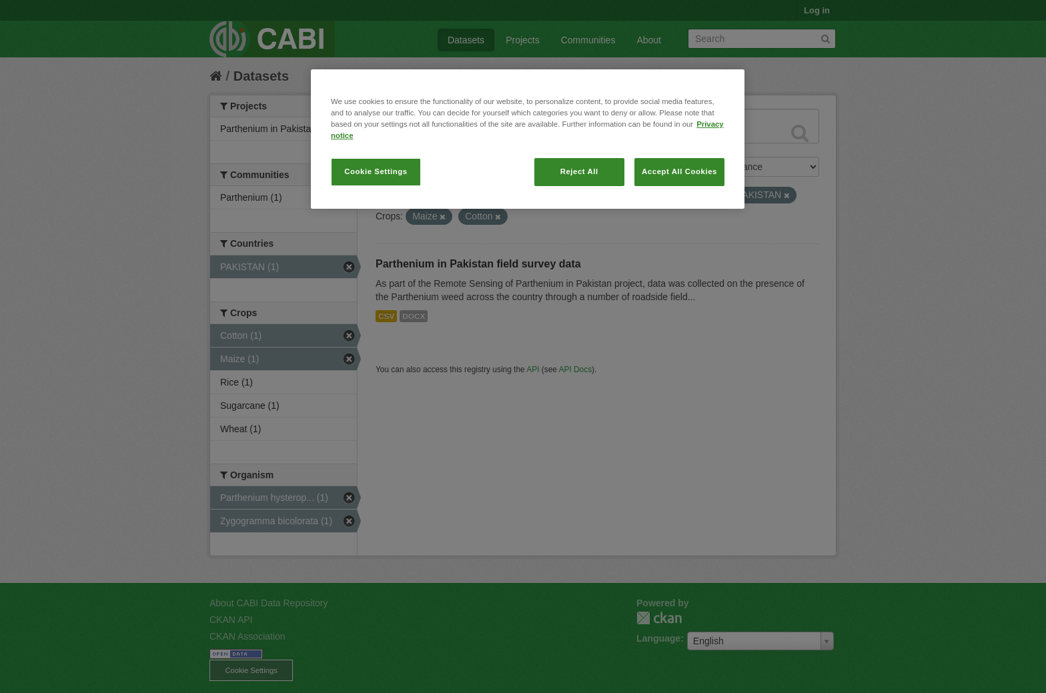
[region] (527, 139)
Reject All (579, 171)
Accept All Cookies (679, 171)
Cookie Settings (376, 171)
